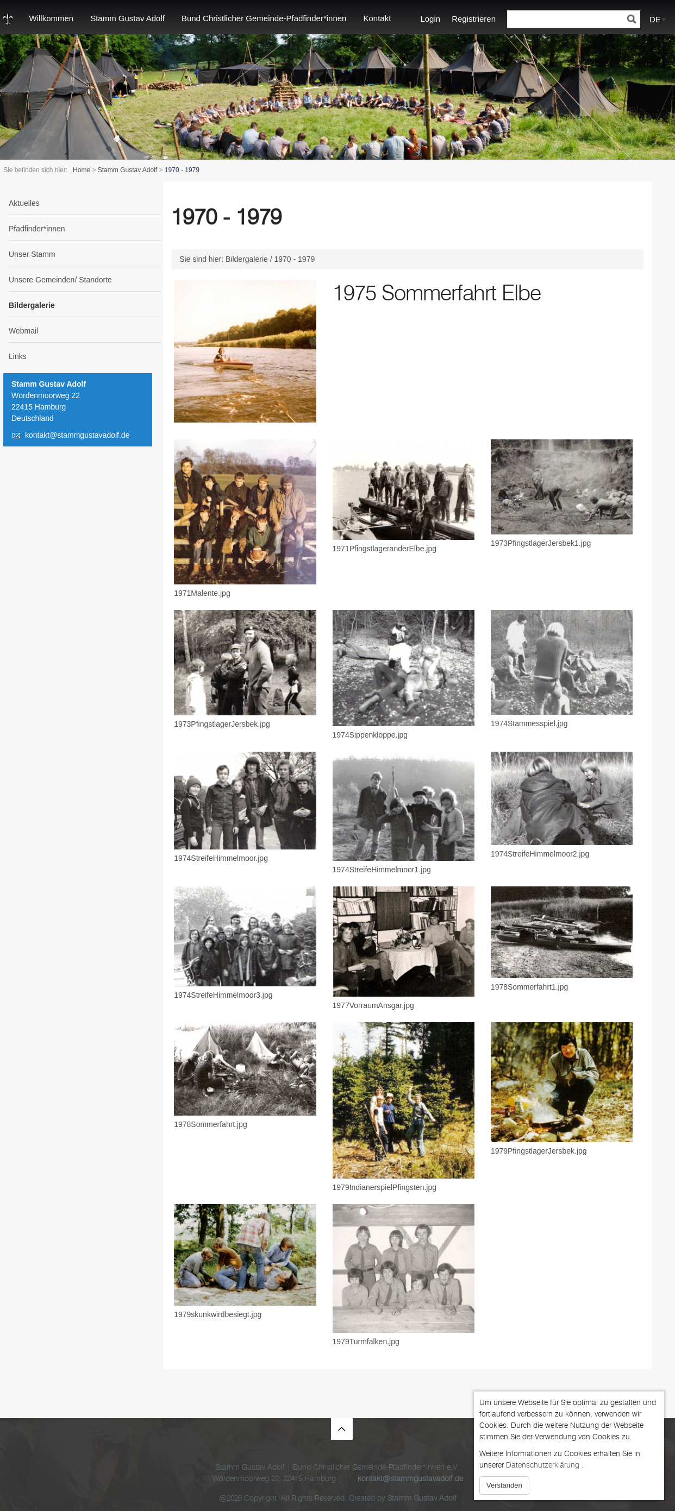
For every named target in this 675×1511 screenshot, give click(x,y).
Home (81, 170)
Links (18, 356)
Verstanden (504, 1485)
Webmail (23, 330)
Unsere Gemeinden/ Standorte (60, 279)
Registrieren (474, 18)
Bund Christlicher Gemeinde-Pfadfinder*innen (264, 18)
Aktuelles (24, 203)
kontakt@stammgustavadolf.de (77, 435)
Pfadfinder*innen (37, 228)
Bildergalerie (32, 305)
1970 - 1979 (294, 259)
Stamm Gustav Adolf (127, 18)
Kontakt (377, 18)
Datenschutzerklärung (542, 1465)
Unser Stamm (32, 254)
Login (430, 18)
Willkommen (51, 18)
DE (655, 19)
